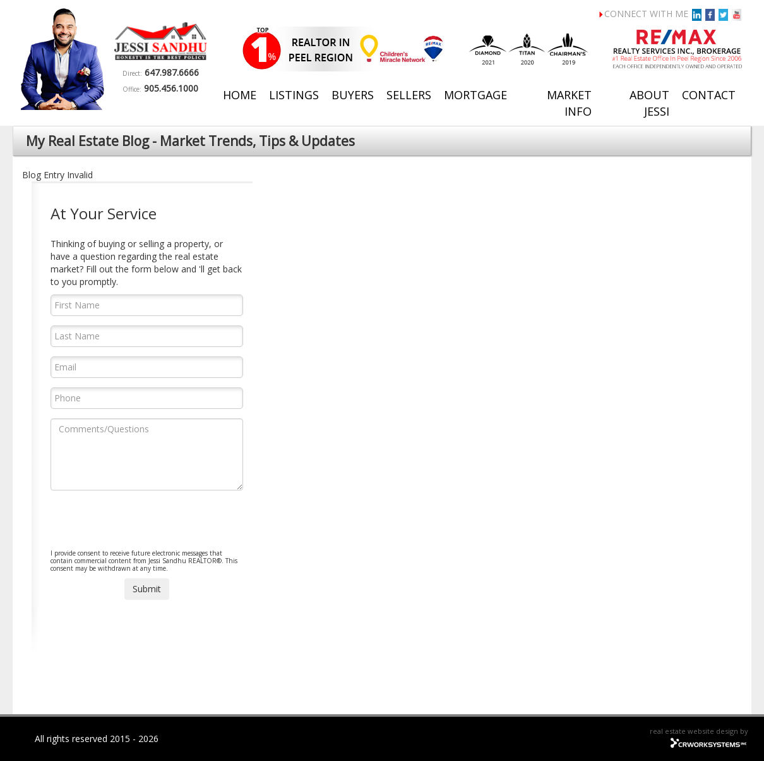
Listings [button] (294, 94)
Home (239, 94)
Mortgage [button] (475, 94)
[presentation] (146, 524)
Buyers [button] (352, 94)
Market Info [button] (569, 103)
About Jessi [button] (649, 103)
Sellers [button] (408, 94)
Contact (709, 94)
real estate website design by (699, 731)
